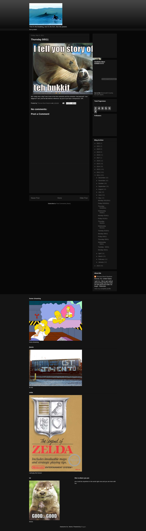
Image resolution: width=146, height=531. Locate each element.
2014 (98, 166)
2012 (98, 172)
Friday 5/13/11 (103, 218)
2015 (98, 163)
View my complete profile (102, 289)
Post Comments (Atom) (63, 203)
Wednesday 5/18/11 (102, 212)
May (100, 198)
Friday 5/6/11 (102, 236)
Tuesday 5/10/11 (103, 231)
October (101, 183)
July (99, 192)
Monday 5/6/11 (103, 234)
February (101, 259)
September (102, 186)
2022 (98, 143)
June (100, 195)
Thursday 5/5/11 (103, 239)
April (100, 253)
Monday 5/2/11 (103, 250)
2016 (98, 161)
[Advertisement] (59, 178)
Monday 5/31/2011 (104, 200)
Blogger (83, 527)
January (101, 262)
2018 (98, 155)
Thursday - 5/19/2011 (102, 207)
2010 (98, 266)
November (102, 180)
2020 (98, 149)
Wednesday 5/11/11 (102, 227)
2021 (98, 146)
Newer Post (35, 198)
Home (59, 198)
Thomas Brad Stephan (104, 276)
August (100, 189)
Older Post (84, 198)
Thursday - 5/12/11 (101, 222)
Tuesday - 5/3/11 (103, 247)
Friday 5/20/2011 (103, 203)
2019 (98, 152)
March (100, 256)
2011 (98, 175)
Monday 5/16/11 (103, 215)
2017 (98, 158)
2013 (98, 169)
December (102, 178)
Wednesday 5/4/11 (102, 243)
